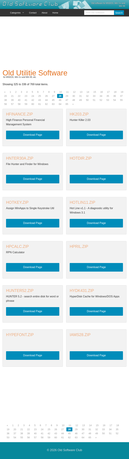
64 (60, 104)
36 (114, 96)
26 (46, 96)
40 (19, 100)
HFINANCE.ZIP (19, 114)
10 (60, 92)
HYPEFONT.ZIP (20, 335)
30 (73, 96)
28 (60, 96)
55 (121, 100)
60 (32, 104)
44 (46, 100)
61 (39, 104)
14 (88, 92)
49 (80, 100)
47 (67, 100)
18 (115, 92)
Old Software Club (30, 4)
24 (32, 96)
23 (26, 96)
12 (74, 92)
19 (122, 92)
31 (80, 96)
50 (87, 100)
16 (101, 92)
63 (53, 104)
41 (26, 100)
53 (107, 100)
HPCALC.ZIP (17, 246)
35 (107, 96)
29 (67, 96)
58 (19, 104)
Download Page (32, 134)
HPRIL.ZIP (79, 246)
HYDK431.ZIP (82, 290)
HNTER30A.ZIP (19, 158)
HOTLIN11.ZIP (82, 202)
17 (108, 92)
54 (114, 100)
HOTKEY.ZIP (17, 202)
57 (12, 104)
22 (19, 96)
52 (101, 100)
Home (55, 12)
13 (81, 92)
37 (121, 96)
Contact (33, 12)
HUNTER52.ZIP (20, 290)
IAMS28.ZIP (80, 335)
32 (87, 96)
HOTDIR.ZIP (81, 158)
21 (12, 96)
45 (53, 100)
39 (12, 100)
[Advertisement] (64, 42)
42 (32, 100)
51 (94, 100)
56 (5, 104)
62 (46, 104)
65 (67, 104)
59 (26, 104)
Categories (15, 12)
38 (5, 100)
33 (94, 96)
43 (39, 100)
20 (5, 96)
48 (73, 100)
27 (53, 96)
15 (94, 92)
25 (39, 96)
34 (101, 96)
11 (67, 92)
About (44, 12)
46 (60, 100)
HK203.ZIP (79, 114)
